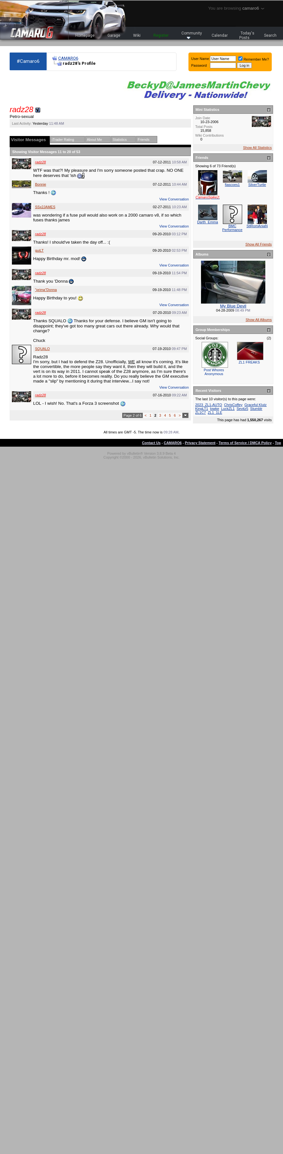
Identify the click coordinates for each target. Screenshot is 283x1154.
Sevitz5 (242, 409)
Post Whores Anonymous (214, 372)
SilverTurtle (257, 185)
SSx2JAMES (45, 207)
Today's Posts (247, 35)
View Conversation (174, 199)
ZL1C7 (200, 412)
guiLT (39, 250)
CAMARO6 (68, 58)
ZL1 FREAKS (249, 362)
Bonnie (40, 184)
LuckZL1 (227, 409)
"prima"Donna (46, 290)
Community (191, 35)
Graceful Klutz (255, 405)
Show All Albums (259, 320)
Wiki (137, 35)
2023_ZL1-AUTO (208, 405)
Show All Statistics (257, 148)
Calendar (220, 35)
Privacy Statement (200, 443)
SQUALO (42, 349)
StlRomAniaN (257, 226)
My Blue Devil (233, 306)
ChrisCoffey (233, 405)
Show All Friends (258, 244)
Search (270, 35)
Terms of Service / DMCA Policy (245, 443)
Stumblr (256, 409)
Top (278, 443)
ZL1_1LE (215, 412)
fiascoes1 (232, 185)
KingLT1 (201, 409)
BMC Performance (232, 228)
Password (199, 65)
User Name (200, 59)
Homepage (85, 35)
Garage (113, 35)
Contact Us (151, 443)
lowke (214, 409)
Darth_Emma (207, 222)
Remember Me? (253, 59)
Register (161, 35)
